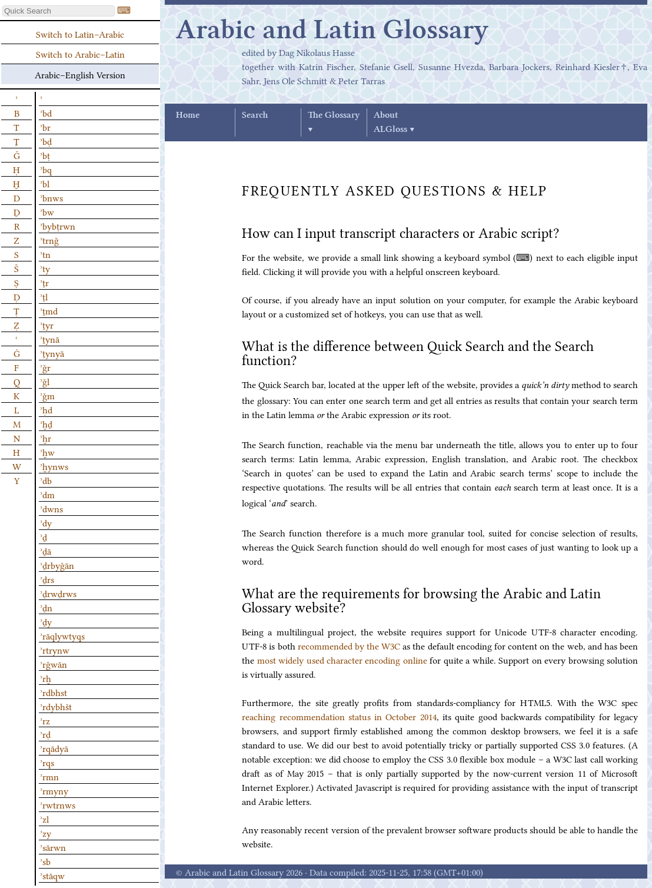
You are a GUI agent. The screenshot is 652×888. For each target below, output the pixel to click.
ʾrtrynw (54, 649)
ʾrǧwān (53, 663)
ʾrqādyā (54, 747)
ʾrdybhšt (56, 706)
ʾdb (46, 479)
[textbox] (58, 10)
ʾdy (46, 522)
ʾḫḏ (46, 423)
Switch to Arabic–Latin (80, 53)
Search (255, 115)
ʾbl (44, 183)
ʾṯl (44, 296)
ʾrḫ (45, 677)
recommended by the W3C (349, 645)
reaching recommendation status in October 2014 (339, 716)
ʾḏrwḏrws (58, 593)
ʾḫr (45, 437)
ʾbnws (51, 197)
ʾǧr (45, 366)
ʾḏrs (47, 578)
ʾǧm (47, 395)
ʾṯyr (47, 324)
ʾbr (45, 126)
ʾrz (45, 720)
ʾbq (46, 169)
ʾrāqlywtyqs (62, 635)
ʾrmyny (54, 790)
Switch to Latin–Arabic (80, 33)
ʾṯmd (49, 310)
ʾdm (47, 494)
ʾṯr (44, 282)
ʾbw (47, 211)
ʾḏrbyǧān (57, 564)
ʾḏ (43, 536)
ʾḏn (46, 607)
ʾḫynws (54, 465)
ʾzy (45, 832)
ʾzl (44, 818)
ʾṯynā (49, 338)
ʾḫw (47, 451)
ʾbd (46, 112)
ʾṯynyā (52, 352)
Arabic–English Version (80, 74)
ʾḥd (46, 409)
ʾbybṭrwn (57, 225)
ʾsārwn (53, 846)
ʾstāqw (52, 875)
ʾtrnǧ (49, 239)
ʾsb (45, 860)
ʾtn (45, 253)
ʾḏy (46, 621)
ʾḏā (45, 550)
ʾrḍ (45, 733)
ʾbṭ (45, 154)
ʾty (45, 267)
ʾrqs (47, 762)
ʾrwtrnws (57, 804)
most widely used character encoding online (342, 659)
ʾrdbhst (53, 691)
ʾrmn (49, 776)
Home (187, 115)
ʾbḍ (46, 140)
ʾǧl (44, 381)
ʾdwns (51, 508)
